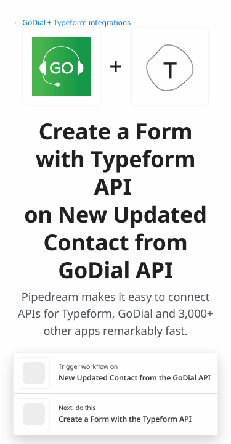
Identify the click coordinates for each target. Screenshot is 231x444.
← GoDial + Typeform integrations (72, 22)
